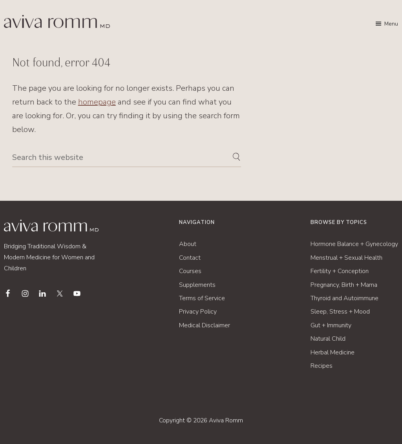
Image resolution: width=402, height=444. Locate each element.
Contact (190, 257)
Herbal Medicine (332, 352)
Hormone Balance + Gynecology (354, 244)
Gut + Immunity (331, 325)
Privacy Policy (198, 311)
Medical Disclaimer (204, 325)
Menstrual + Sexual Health (346, 257)
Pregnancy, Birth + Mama (344, 285)
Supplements (197, 285)
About (187, 244)
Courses (190, 271)
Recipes (322, 365)
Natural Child (328, 338)
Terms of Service (202, 298)
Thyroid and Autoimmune (344, 298)
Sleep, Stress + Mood (340, 311)
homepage (97, 102)
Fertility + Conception (340, 271)
